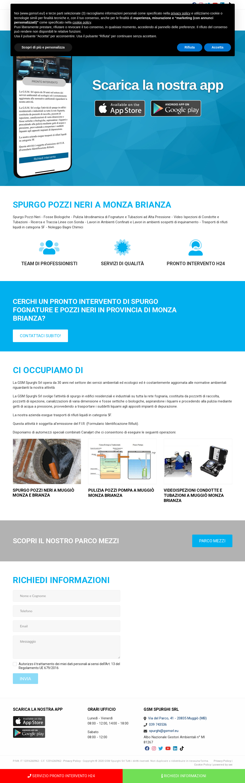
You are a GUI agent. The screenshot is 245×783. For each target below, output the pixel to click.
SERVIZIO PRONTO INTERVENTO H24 (61, 776)
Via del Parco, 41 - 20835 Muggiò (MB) (177, 718)
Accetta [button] (218, 47)
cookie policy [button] (81, 22)
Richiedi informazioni (183, 776)
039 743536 (158, 724)
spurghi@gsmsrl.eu (163, 731)
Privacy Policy (72, 760)
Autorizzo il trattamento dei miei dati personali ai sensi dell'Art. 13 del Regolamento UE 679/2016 (69, 666)
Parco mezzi (212, 540)
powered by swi (222, 764)
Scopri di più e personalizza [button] (43, 47)
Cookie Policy (202, 764)
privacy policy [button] (180, 13)
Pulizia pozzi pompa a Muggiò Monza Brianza (121, 493)
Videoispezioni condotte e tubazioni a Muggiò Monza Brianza (194, 495)
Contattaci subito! (40, 335)
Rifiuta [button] (190, 47)
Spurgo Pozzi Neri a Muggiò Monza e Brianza (43, 493)
